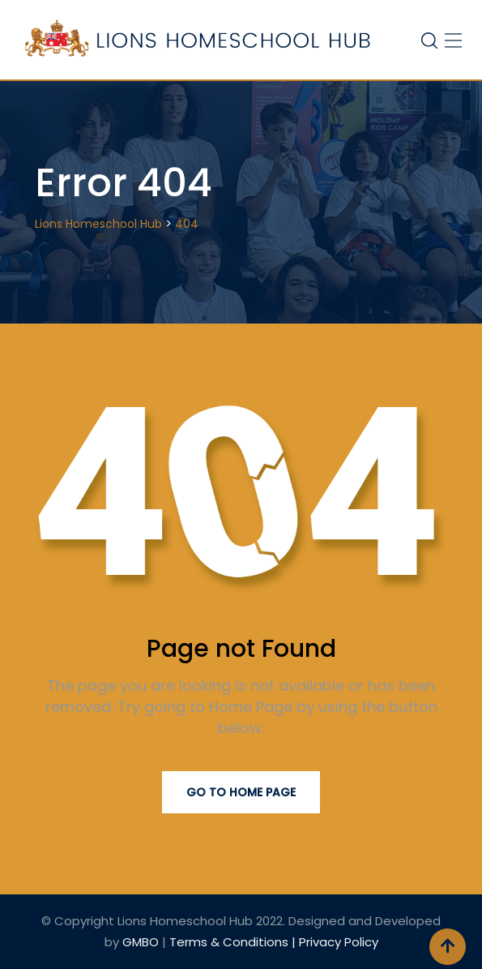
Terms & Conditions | (234, 941)
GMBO (140, 941)
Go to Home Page (241, 792)
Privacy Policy (338, 941)
